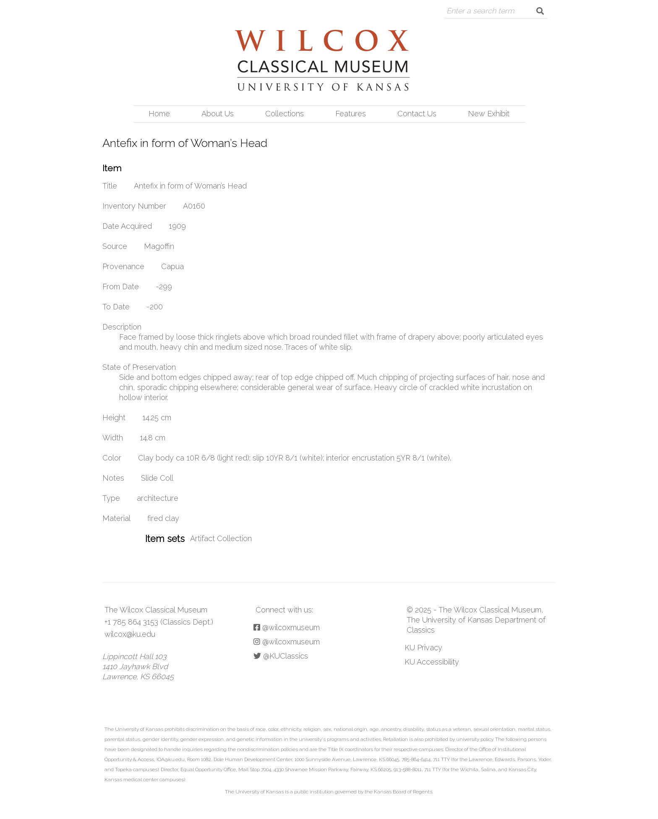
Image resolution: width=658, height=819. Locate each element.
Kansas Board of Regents (403, 792)
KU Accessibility (432, 661)
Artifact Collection (221, 538)
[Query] (488, 10)
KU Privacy (423, 647)
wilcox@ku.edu (129, 634)
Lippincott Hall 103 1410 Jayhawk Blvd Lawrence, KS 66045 (138, 666)
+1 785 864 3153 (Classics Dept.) (158, 622)
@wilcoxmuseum (286, 627)
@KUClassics (280, 656)
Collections (284, 113)
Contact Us (416, 113)
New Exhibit (488, 113)
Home (159, 113)
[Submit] (540, 10)
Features (350, 113)
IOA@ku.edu (171, 759)
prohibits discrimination (191, 729)
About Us (217, 113)
